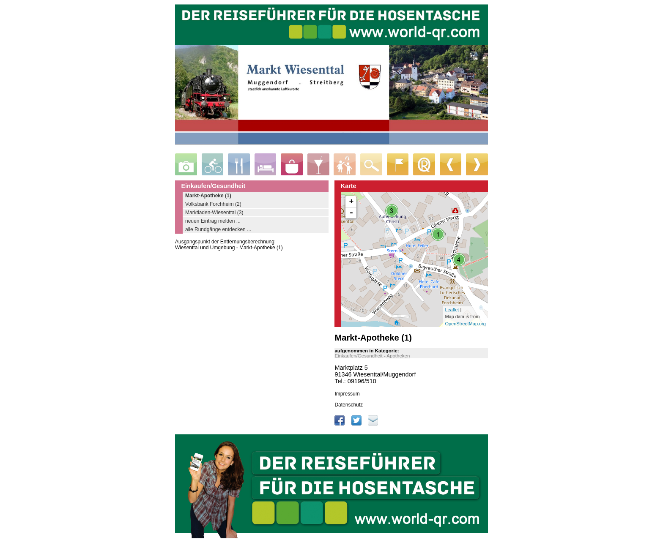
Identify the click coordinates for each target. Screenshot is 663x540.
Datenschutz (348, 405)
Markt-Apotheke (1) (208, 196)
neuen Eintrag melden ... (213, 221)
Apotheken (398, 355)
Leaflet (452, 309)
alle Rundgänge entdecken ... (218, 229)
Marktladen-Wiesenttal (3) (214, 212)
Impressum (346, 394)
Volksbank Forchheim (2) (213, 204)
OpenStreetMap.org (465, 323)
